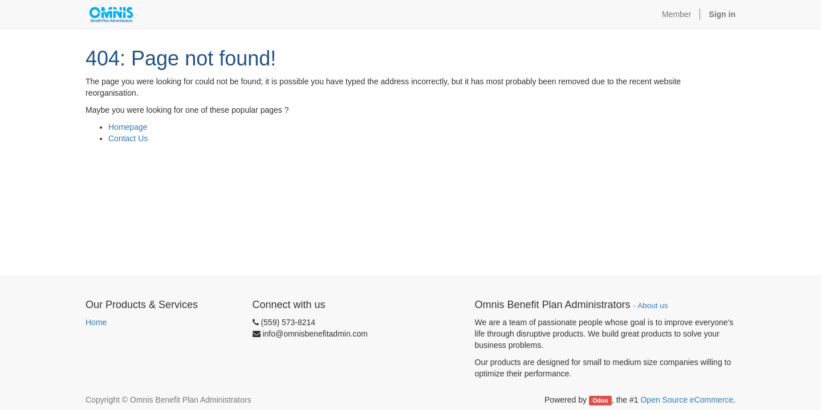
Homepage (128, 127)
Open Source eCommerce (686, 399)
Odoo (600, 400)
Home (96, 322)
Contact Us (128, 138)
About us (652, 305)
